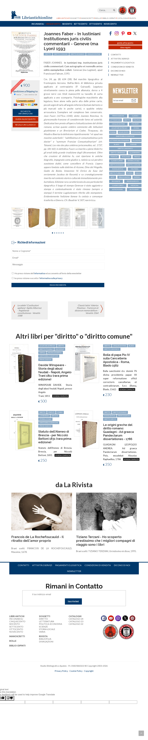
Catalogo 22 (76, 624)
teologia (126, 157)
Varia (42, 631)
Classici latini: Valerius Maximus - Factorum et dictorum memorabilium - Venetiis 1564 (86, 309)
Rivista (132, 18)
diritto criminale (118, 153)
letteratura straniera (119, 140)
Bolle (98, 18)
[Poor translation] (10, 698)
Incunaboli (38, 24)
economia (136, 132)
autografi (134, 189)
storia (136, 128)
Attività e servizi (120, 58)
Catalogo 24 (76, 618)
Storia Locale (47, 629)
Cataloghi (122, 18)
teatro (130, 173)
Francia (114, 157)
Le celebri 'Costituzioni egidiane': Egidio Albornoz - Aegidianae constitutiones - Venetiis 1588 (29, 310)
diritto (48, 54)
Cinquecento (53, 24)
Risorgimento (133, 181)
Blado (116, 144)
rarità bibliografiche (125, 136)
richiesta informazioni (25, 112)
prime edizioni (118, 116)
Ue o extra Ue (30, 94)
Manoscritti (87, 18)
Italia (18, 94)
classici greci (117, 185)
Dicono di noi (118, 70)
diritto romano (77, 54)
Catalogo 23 (76, 621)
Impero (137, 177)
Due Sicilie (60, 349)
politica (136, 120)
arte (113, 177)
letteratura (115, 120)
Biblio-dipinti (109, 18)
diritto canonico (125, 148)
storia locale (134, 161)
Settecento (80, 24)
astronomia (117, 189)
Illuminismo (135, 153)
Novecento (110, 24)
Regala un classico (25, 125)
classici (135, 116)
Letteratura (46, 621)
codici (60, 412)
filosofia (136, 140)
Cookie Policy (75, 671)
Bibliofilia (45, 639)
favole (137, 157)
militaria (134, 169)
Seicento (67, 24)
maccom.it (66, 675)
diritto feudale (46, 349)
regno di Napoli (55, 353)
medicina (134, 185)
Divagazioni (46, 641)
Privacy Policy (61, 671)
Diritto (43, 618)
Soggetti (74, 18)
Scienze (43, 626)
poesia (112, 132)
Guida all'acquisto (25, 119)
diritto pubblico (117, 173)
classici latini (117, 161)
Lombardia (44, 416)
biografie (116, 181)
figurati (135, 124)
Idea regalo (125, 47)
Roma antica (117, 169)
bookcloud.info (79, 675)
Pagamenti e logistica (123, 62)
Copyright (88, 671)
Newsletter (117, 74)
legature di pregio (119, 128)
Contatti (116, 54)
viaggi (138, 173)
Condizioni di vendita (122, 66)
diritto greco (110, 419)
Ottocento (95, 24)
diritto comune (61, 54)
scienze (133, 144)
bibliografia (124, 177)
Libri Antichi (62, 18)
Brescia (55, 416)
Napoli (42, 353)
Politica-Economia (50, 624)
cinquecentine (93, 54)
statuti (51, 412)
